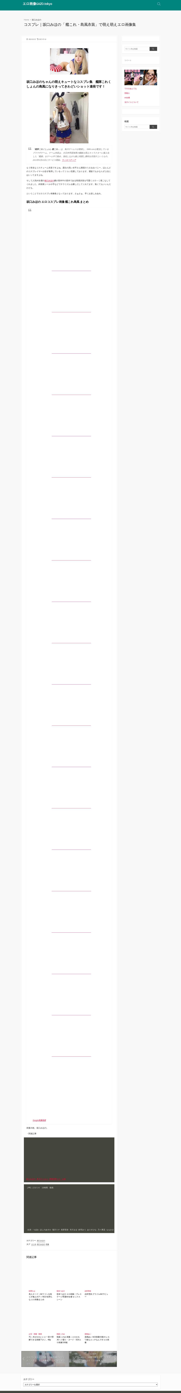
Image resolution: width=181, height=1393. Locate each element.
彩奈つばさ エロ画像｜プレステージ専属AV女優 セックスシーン (68, 1297)
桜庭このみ (61, 1334)
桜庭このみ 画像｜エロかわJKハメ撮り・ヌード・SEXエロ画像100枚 (69, 1340)
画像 (48, 1244)
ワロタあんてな (131, 89)
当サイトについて (132, 102)
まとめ (34, 1244)
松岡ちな (32, 1291)
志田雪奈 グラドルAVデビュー (96, 1295)
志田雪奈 (88, 1291)
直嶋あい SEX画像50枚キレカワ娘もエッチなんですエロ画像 (97, 1340)
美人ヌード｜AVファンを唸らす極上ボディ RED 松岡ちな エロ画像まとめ (40, 1297)
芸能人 (127, 93)
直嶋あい (88, 1334)
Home (26, 20)
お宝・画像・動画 (35, 1334)
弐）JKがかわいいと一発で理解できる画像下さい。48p (41, 1338)
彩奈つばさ (61, 1291)
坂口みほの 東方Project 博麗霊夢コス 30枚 (46, 1179)
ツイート (128, 60)
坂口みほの (37, 20)
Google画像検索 (40, 1120)
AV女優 (127, 98)
